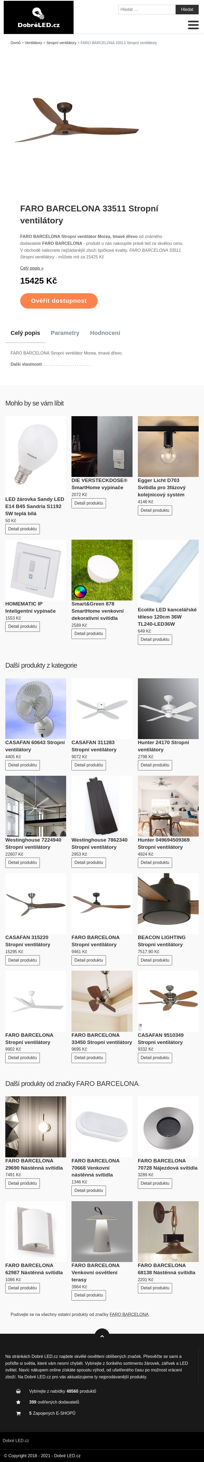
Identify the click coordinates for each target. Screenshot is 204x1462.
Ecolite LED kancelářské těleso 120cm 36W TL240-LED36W (167, 617)
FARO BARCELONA (107, 1083)
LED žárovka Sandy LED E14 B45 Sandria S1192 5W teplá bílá (34, 506)
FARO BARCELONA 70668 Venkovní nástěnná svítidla (95, 1168)
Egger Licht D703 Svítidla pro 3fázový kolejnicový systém (162, 487)
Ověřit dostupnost (59, 300)
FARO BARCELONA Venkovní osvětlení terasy (95, 1272)
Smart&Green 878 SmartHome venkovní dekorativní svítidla (97, 611)
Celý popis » (32, 268)
